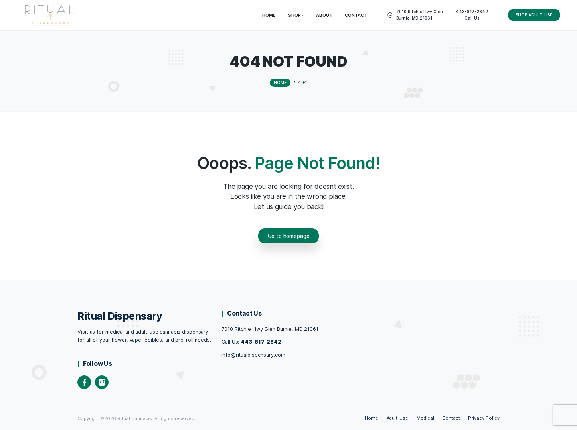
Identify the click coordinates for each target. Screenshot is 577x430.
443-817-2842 (261, 342)
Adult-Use (398, 418)
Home (371, 418)
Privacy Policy (484, 418)
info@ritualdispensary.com (253, 355)
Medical (425, 418)
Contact (451, 418)
